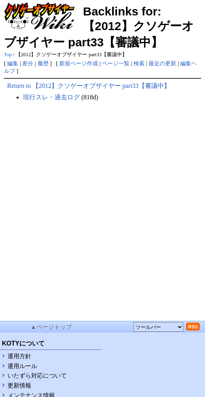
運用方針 (19, 356)
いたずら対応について (37, 375)
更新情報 (19, 385)
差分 (27, 63)
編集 (12, 63)
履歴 (43, 63)
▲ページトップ (51, 327)
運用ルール (22, 366)
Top (8, 54)
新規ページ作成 (78, 63)
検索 (139, 63)
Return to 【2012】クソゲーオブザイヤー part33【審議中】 (88, 85)
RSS (193, 327)
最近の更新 (162, 63)
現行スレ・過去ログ (51, 97)
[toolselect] (158, 327)
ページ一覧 (116, 63)
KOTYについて (23, 343)
